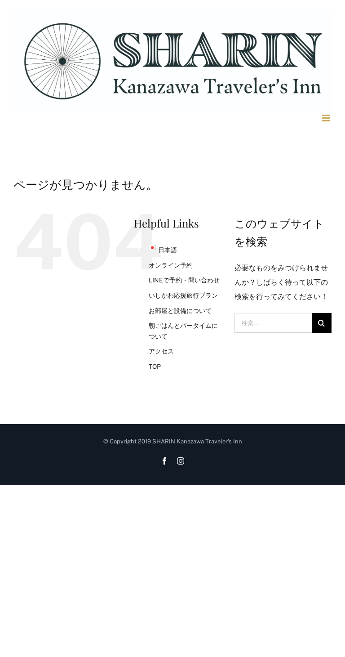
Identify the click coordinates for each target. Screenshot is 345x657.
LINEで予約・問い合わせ (184, 280)
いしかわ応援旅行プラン (183, 295)
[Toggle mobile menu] (327, 118)
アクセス (161, 351)
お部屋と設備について (180, 310)
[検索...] (273, 323)
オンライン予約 (171, 265)
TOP (155, 366)
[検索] (322, 323)
